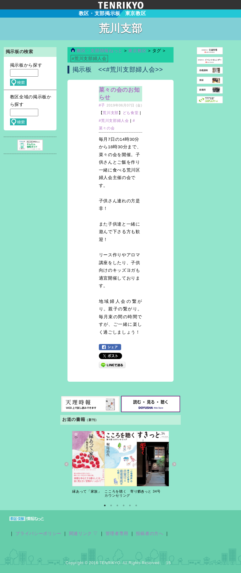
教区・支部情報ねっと (97, 50)
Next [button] (174, 464)
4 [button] (123, 505)
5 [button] (130, 505)
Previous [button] (66, 464)
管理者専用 (116, 533)
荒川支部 (111, 113)
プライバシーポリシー (38, 533)
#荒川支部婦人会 (114, 120)
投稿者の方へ (149, 533)
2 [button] (111, 505)
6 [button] (136, 505)
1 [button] (105, 505)
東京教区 (138, 50)
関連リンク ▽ (83, 533)
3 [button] (117, 505)
